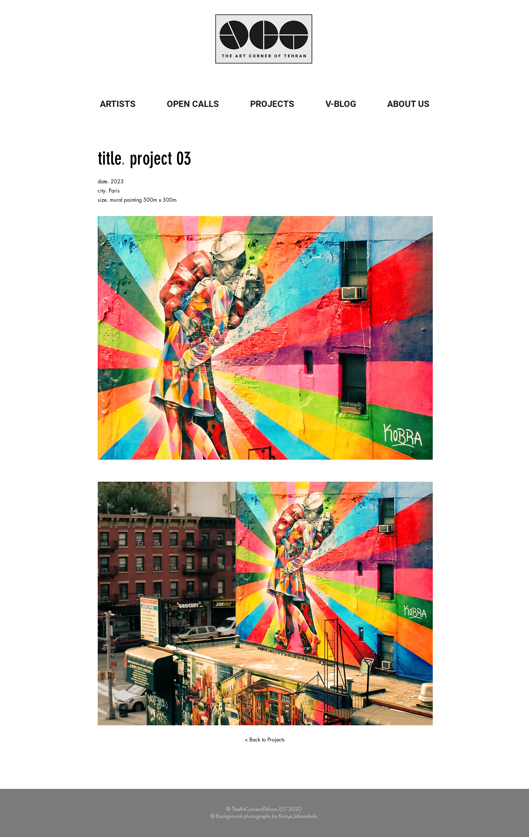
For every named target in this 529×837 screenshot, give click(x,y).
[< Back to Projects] (264, 739)
